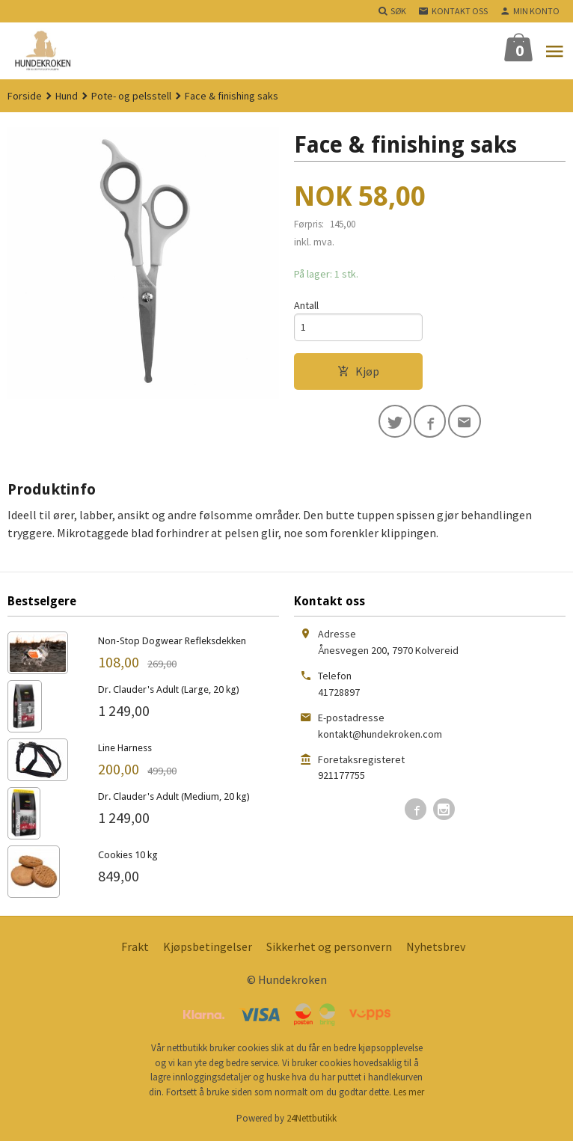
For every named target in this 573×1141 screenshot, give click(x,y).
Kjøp (358, 371)
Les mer (408, 1092)
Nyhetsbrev (435, 946)
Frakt (135, 946)
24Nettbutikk (311, 1118)
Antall (306, 305)
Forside (24, 96)
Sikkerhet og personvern (329, 946)
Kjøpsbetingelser (207, 946)
